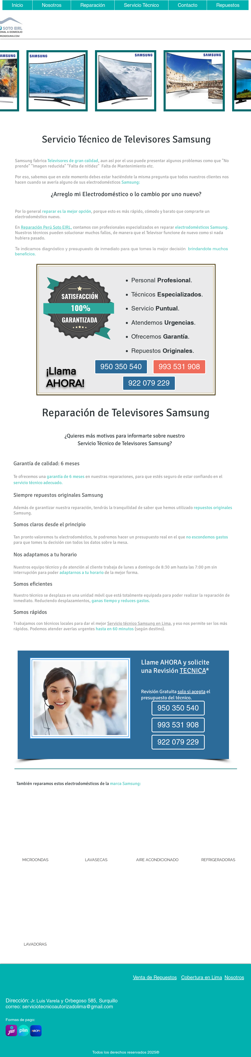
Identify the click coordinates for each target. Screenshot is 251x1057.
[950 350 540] (121, 366)
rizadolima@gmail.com (88, 1006)
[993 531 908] (179, 366)
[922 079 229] (149, 383)
